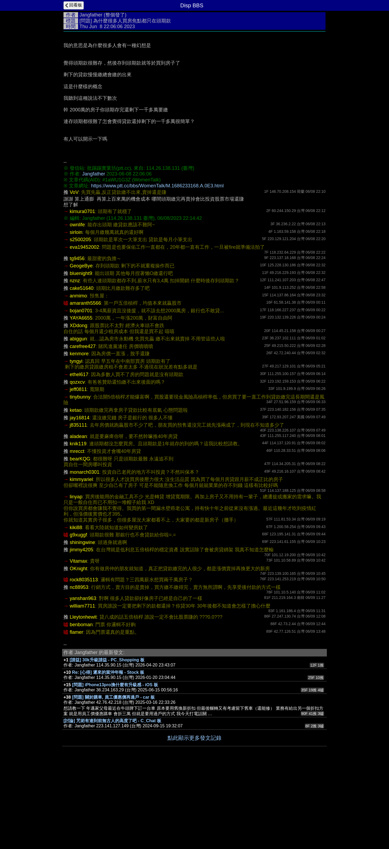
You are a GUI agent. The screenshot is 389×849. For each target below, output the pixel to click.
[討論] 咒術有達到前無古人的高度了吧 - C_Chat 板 (112, 802)
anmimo (78, 377)
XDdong (78, 406)
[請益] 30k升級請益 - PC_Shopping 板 (107, 741)
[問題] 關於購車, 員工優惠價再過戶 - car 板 (113, 778)
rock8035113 (84, 661)
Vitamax (78, 642)
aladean (78, 517)
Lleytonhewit (83, 698)
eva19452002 (84, 328)
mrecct (77, 532)
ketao (76, 491)
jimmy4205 (81, 631)
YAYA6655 (81, 399)
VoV (74, 273)
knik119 (78, 525)
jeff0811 (78, 470)
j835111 (78, 506)
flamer (76, 713)
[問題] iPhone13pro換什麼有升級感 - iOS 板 (115, 766)
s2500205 (80, 320)
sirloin (76, 313)
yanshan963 (83, 679)
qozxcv (77, 463)
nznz (75, 361)
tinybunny (80, 478)
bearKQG (80, 540)
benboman (81, 705)
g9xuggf (78, 616)
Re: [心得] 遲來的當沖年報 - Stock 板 (108, 753)
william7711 (82, 687)
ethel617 (79, 455)
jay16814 (79, 499)
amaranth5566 (85, 384)
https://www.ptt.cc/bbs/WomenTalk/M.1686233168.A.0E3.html (157, 267)
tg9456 (77, 339)
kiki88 (76, 608)
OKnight (78, 649)
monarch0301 (84, 553)
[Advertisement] (194, 75)
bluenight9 (81, 354)
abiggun (78, 420)
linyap (76, 578)
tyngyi (76, 442)
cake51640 (81, 369)
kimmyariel (81, 560)
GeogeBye (81, 347)
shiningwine (82, 623)
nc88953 (79, 668)
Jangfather (90, 15)
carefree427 (83, 427)
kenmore (79, 434)
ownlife (77, 306)
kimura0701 (82, 292)
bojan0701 (81, 391)
